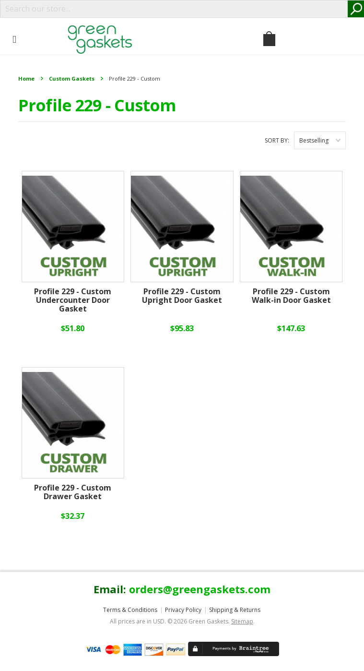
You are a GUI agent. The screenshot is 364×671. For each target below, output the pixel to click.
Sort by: (277, 140)
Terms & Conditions (130, 610)
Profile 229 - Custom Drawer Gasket (72, 492)
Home (26, 78)
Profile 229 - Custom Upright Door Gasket (182, 296)
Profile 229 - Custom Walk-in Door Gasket (291, 296)
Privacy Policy (183, 610)
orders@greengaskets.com (199, 589)
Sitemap (242, 621)
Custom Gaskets (71, 78)
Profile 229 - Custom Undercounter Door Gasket (72, 300)
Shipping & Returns (234, 610)
